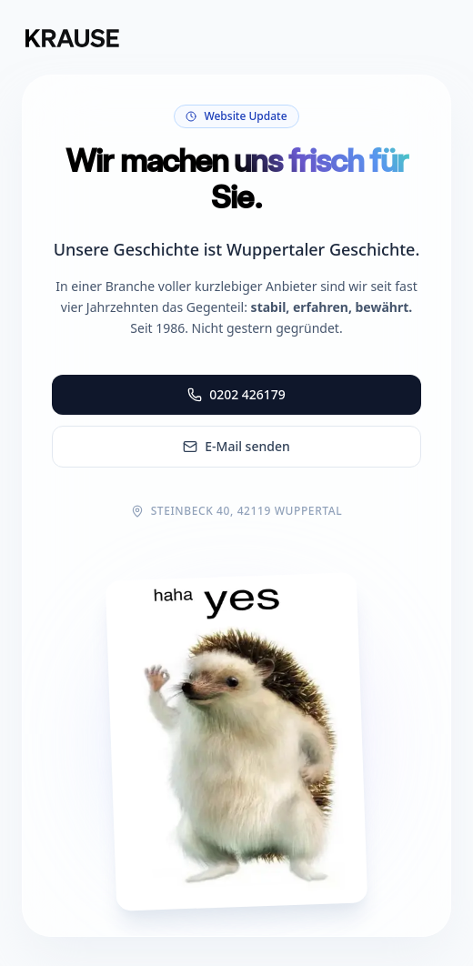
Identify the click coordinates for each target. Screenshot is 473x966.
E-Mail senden (236, 446)
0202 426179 (236, 394)
